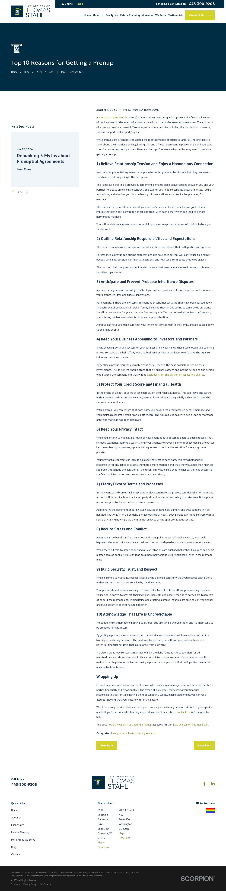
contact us (183, 712)
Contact (15, 854)
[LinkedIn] (213, 784)
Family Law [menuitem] (112, 15)
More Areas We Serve (23, 839)
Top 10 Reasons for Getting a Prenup (130, 724)
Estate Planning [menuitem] (130, 15)
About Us (16, 817)
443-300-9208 (202, 4)
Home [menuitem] (87, 15)
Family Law (17, 825)
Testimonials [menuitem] (175, 15)
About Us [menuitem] (98, 15)
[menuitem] (15, 884)
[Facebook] (204, 784)
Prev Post (106, 745)
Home (14, 810)
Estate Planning (20, 832)
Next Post (204, 745)
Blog (80, 3)
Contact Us (200, 15)
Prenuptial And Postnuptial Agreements (133, 733)
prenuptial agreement (111, 117)
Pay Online (66, 3)
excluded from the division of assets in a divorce (175, 374)
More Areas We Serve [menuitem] (154, 15)
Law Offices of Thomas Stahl (190, 724)
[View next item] (27, 192)
